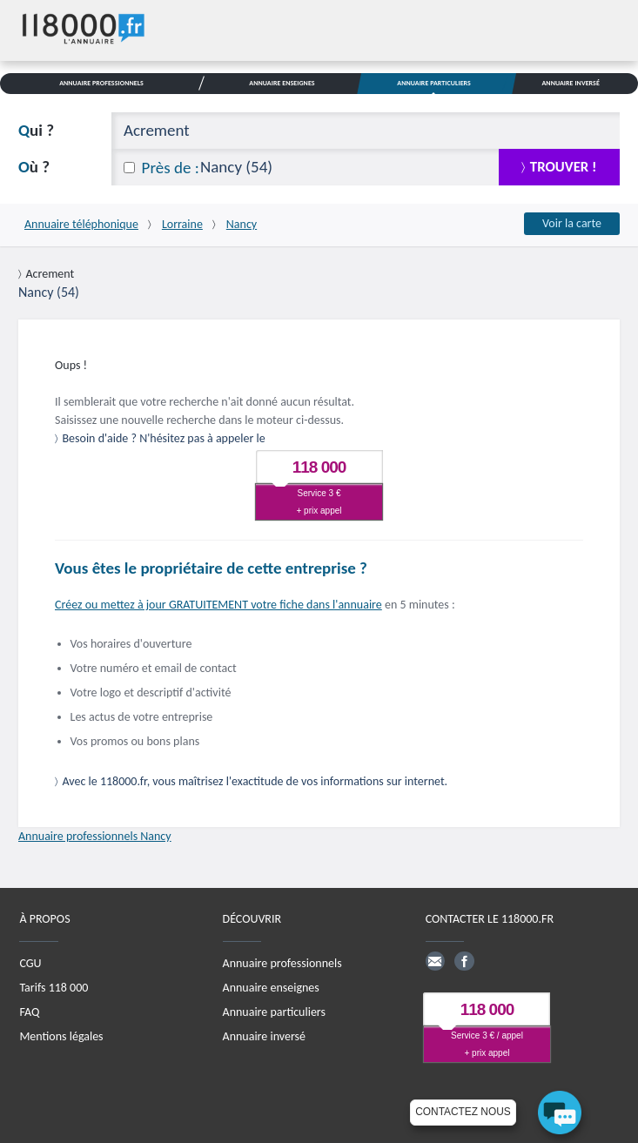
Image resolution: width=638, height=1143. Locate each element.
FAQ (29, 1012)
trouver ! (563, 167)
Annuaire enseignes (271, 987)
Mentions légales (61, 1036)
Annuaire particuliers (274, 1012)
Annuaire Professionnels (101, 82)
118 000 (319, 467)
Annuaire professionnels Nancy (94, 836)
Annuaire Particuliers (434, 82)
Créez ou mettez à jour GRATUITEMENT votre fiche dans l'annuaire (218, 604)
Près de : (170, 168)
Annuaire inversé (264, 1036)
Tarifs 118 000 (53, 987)
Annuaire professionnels (282, 963)
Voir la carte (571, 223)
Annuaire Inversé (570, 82)
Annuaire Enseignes (281, 82)
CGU (30, 963)
